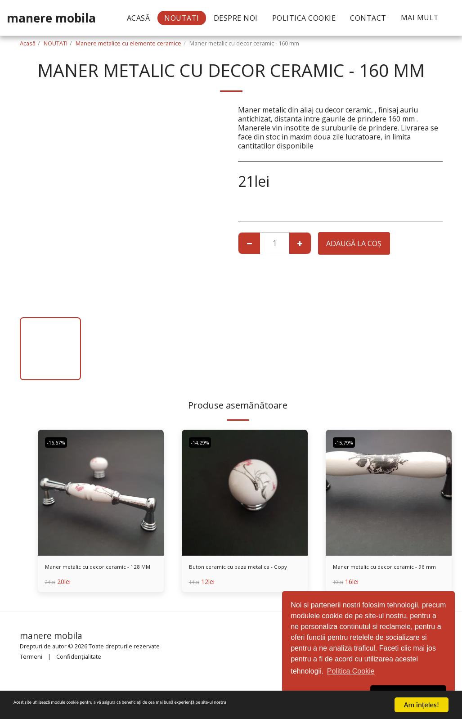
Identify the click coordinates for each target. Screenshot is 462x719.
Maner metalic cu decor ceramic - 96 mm (388, 573)
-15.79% (346, 442)
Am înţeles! (421, 705)
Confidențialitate (78, 660)
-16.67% (59, 442)
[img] (101, 493)
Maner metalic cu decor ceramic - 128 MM (100, 573)
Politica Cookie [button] (351, 671)
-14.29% (203, 442)
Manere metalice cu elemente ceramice (128, 43)
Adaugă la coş (353, 243)
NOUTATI (55, 43)
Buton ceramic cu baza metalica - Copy (244, 573)
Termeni (31, 660)
